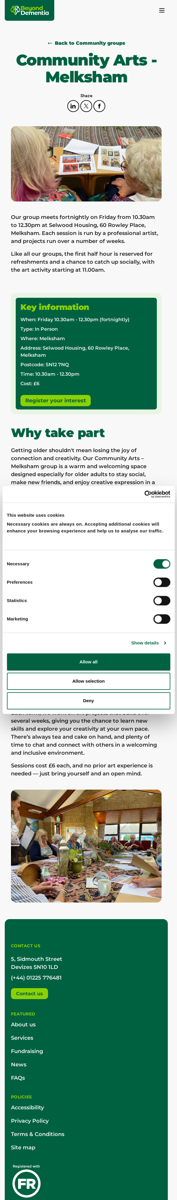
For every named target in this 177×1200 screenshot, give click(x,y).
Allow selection (88, 681)
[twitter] (86, 105)
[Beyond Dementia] (30, 10)
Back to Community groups (86, 43)
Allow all (88, 661)
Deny (88, 700)
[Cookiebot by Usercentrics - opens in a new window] (144, 494)
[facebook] (99, 105)
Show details (145, 642)
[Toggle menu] (162, 10)
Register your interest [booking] (55, 400)
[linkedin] (73, 105)
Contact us (29, 993)
